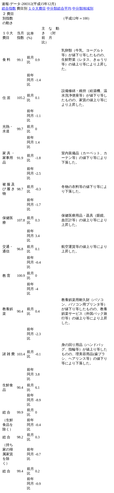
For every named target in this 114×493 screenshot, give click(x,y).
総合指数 (9, 8)
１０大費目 (37, 8)
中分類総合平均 (59, 8)
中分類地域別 (82, 8)
